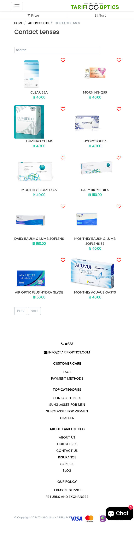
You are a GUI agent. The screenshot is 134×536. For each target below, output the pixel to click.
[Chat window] (119, 513)
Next (34, 310)
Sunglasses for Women (67, 411)
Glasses (67, 417)
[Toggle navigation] (17, 6)
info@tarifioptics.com (67, 352)
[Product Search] (57, 50)
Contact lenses (67, 398)
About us (67, 437)
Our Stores (67, 444)
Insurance (67, 457)
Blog (67, 470)
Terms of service (67, 490)
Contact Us (67, 450)
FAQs (67, 371)
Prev (20, 310)
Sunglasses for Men (67, 404)
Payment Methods (67, 378)
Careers (67, 464)
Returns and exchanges (67, 496)
